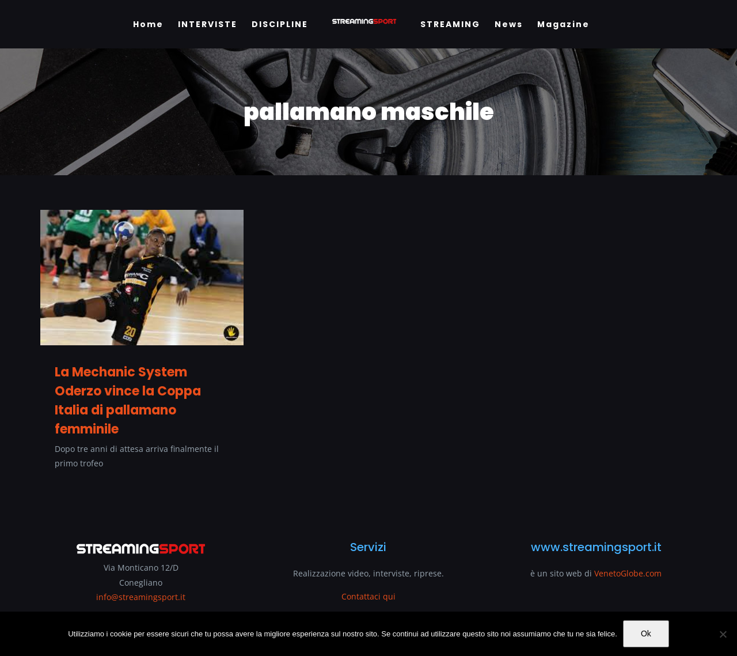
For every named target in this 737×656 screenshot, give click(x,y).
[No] (722, 634)
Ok (646, 633)
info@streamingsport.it (140, 596)
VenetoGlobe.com (628, 573)
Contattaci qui (368, 596)
